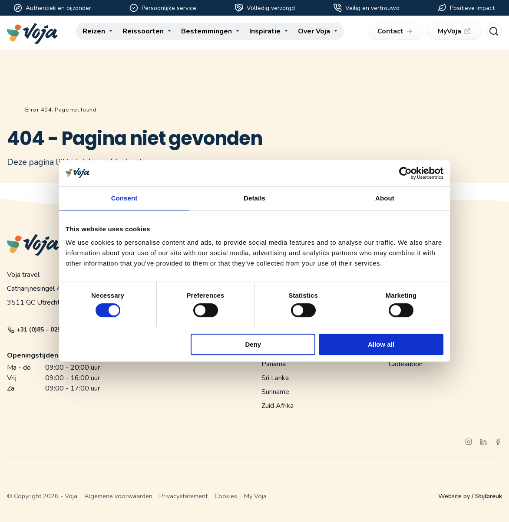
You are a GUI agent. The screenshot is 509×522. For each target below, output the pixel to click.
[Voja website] (32, 34)
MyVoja (454, 33)
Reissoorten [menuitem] (143, 33)
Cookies (226, 496)
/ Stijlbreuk (487, 496)
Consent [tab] (124, 198)
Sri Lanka (275, 378)
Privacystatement (183, 496)
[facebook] (498, 442)
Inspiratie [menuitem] (265, 33)
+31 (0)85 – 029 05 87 (42, 329)
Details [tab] (254, 198)
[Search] (494, 33)
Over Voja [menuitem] (314, 33)
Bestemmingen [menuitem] (206, 33)
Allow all (381, 344)
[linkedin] (483, 442)
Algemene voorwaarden (118, 496)
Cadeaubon (406, 364)
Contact (395, 33)
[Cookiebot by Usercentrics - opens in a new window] (405, 173)
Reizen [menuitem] (94, 33)
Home (10, 110)
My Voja (255, 496)
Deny (253, 344)
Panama (273, 364)
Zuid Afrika (277, 405)
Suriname (275, 392)
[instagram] (469, 442)
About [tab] (384, 198)
